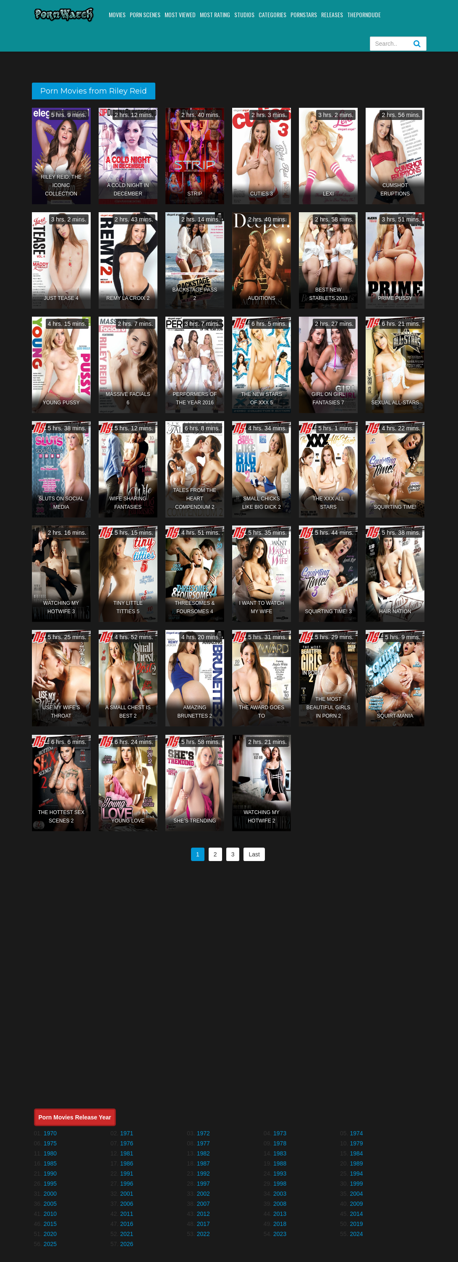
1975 (50, 1143)
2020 (50, 1234)
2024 (356, 1234)
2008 (279, 1203)
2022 (203, 1234)
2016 (126, 1223)
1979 (356, 1143)
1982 (203, 1153)
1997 (203, 1183)
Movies (117, 14)
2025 (50, 1244)
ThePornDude (364, 14)
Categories (272, 14)
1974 (356, 1133)
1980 (50, 1153)
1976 (126, 1143)
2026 (126, 1244)
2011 (126, 1213)
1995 (50, 1183)
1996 (126, 1183)
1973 (279, 1133)
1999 (356, 1183)
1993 (279, 1173)
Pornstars (304, 14)
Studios (244, 14)
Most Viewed (180, 14)
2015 (50, 1223)
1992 (203, 1173)
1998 (279, 1183)
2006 (126, 1203)
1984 (356, 1153)
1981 (126, 1153)
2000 (50, 1193)
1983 (279, 1153)
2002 (203, 1193)
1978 (279, 1143)
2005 (50, 1203)
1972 (203, 1133)
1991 (126, 1173)
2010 (50, 1213)
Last (254, 854)
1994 (356, 1173)
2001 (126, 1193)
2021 (126, 1234)
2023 (279, 1234)
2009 (356, 1203)
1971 (126, 1133)
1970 (50, 1133)
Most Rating (215, 14)
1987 (203, 1163)
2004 (356, 1193)
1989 (356, 1163)
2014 (356, 1213)
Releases (332, 14)
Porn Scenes (145, 14)
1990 (50, 1173)
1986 (126, 1163)
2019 (356, 1223)
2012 (203, 1213)
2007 (203, 1203)
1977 (203, 1143)
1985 (50, 1163)
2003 (279, 1193)
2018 (279, 1223)
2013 (279, 1213)
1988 (279, 1163)
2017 (203, 1223)
